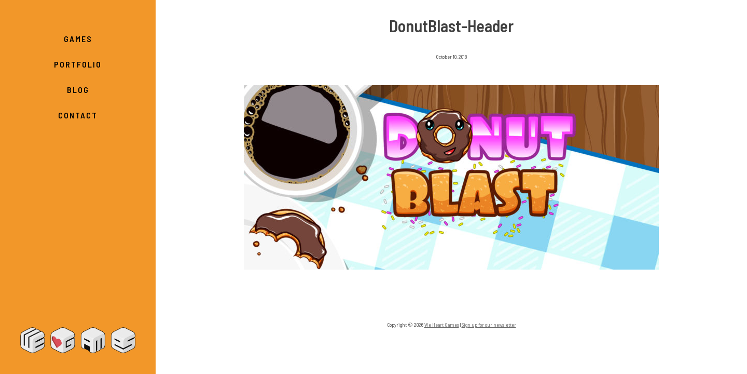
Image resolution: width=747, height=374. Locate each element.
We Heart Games (78, 340)
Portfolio (78, 64)
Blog (78, 90)
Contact (78, 115)
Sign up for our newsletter (489, 325)
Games (78, 39)
